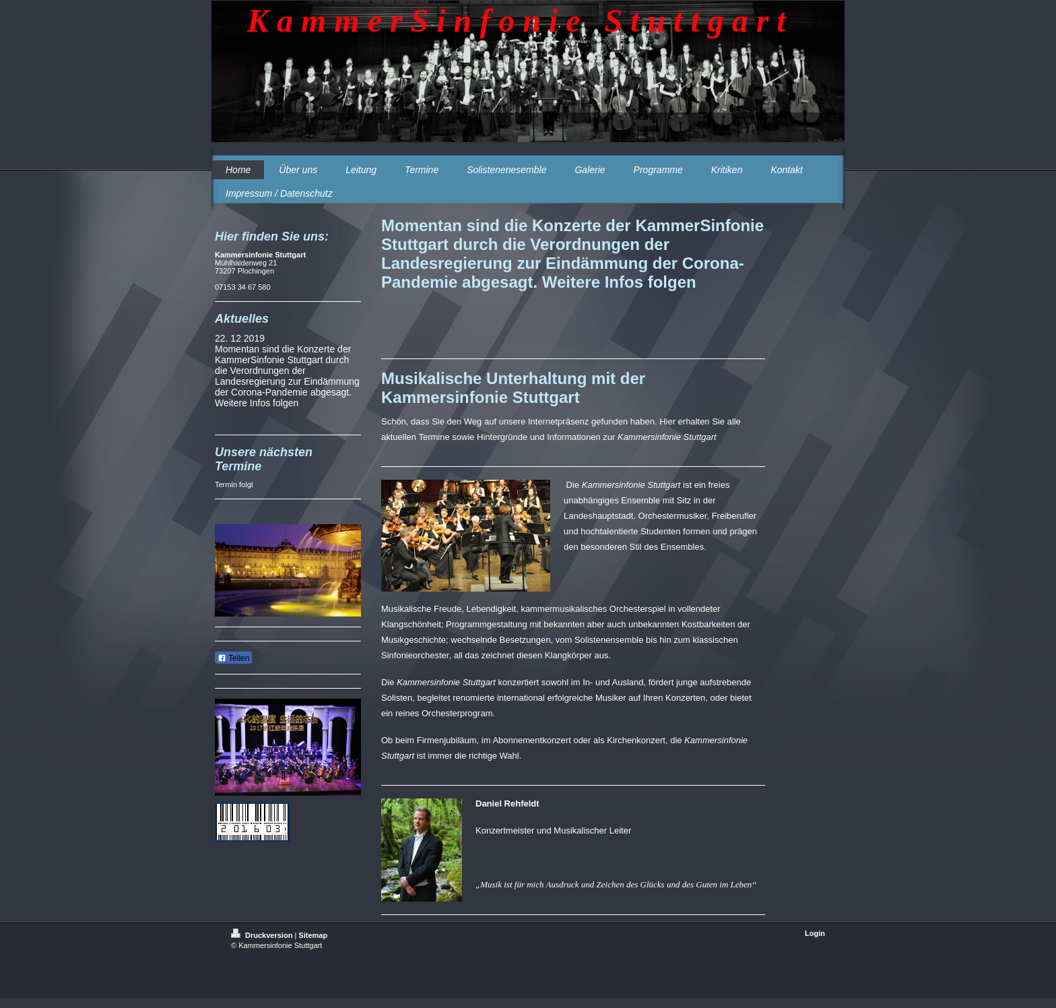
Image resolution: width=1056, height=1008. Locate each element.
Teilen (233, 658)
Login (815, 933)
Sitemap (312, 935)
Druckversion (262, 935)
